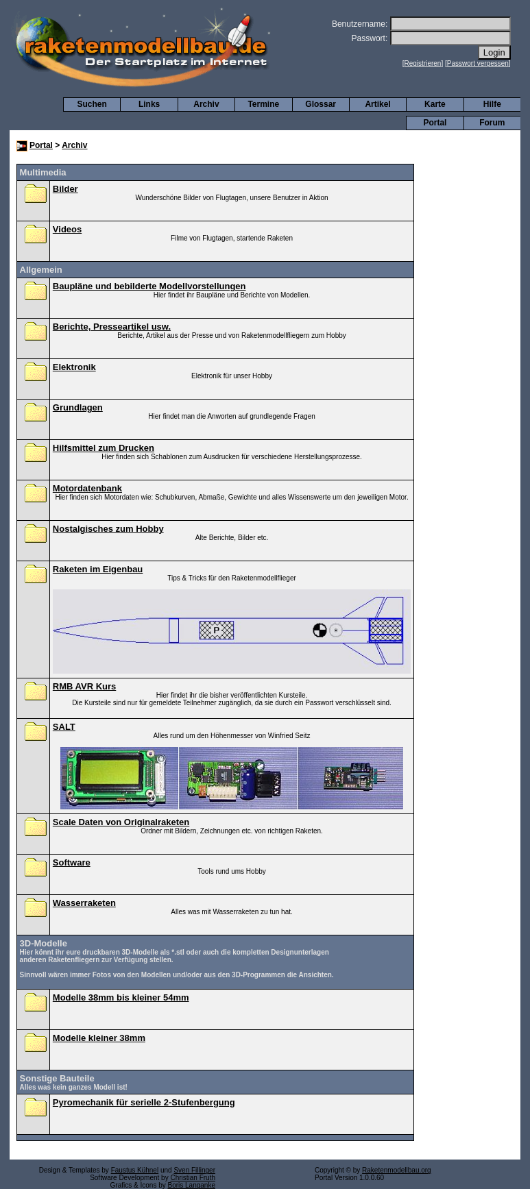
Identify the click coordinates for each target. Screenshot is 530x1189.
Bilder (65, 189)
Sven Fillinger (194, 1170)
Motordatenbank (87, 488)
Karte (435, 104)
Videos (67, 229)
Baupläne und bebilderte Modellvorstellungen (149, 286)
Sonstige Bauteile (57, 1078)
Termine (263, 104)
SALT (64, 727)
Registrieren (423, 63)
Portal (434, 122)
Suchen (92, 104)
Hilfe (492, 104)
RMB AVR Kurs (84, 686)
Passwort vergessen (478, 63)
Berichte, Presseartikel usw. (112, 326)
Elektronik (74, 367)
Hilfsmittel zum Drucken (103, 448)
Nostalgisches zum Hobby (108, 529)
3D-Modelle (43, 943)
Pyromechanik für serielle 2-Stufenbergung (144, 1102)
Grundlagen (78, 407)
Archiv (206, 104)
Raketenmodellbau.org (396, 1170)
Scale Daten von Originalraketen (121, 822)
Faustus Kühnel (135, 1170)
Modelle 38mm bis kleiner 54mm (121, 997)
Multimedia (43, 172)
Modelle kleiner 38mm (99, 1038)
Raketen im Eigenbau (98, 569)
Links (149, 104)
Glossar (320, 104)
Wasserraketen (84, 903)
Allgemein (41, 270)
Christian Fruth (192, 1177)
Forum (492, 122)
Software (72, 862)
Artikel (377, 104)
